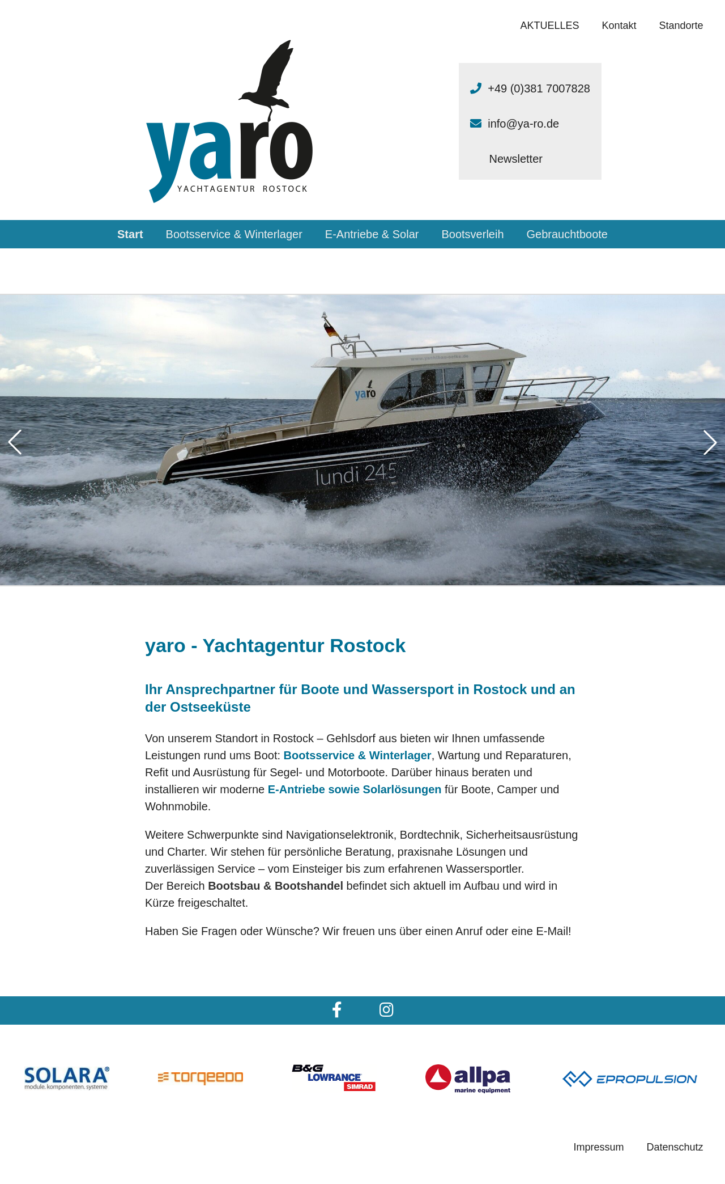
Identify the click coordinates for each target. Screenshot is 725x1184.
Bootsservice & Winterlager (234, 234)
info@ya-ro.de (523, 123)
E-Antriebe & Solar (372, 234)
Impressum (599, 1147)
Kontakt (619, 25)
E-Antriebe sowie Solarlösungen (355, 789)
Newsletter (515, 159)
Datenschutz (675, 1147)
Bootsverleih (472, 234)
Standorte (681, 25)
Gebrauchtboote (567, 234)
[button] (14, 442)
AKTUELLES (549, 25)
